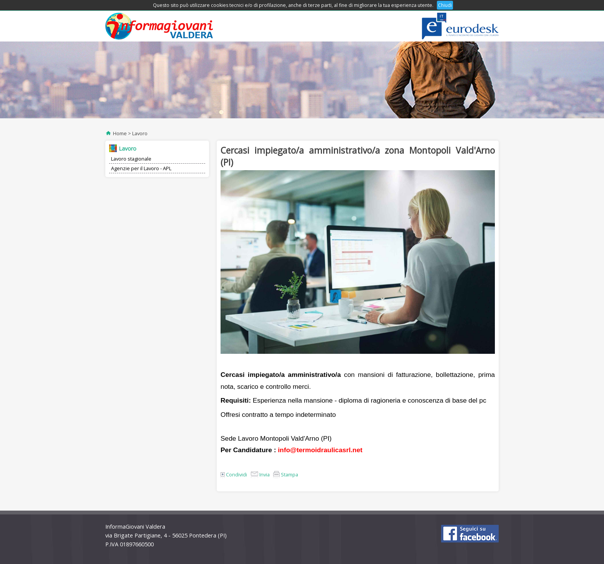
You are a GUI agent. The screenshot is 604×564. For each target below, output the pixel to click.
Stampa (285, 474)
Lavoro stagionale (131, 158)
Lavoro (140, 133)
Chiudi (445, 5)
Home (120, 133)
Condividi (234, 474)
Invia (260, 474)
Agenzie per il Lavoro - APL (141, 168)
